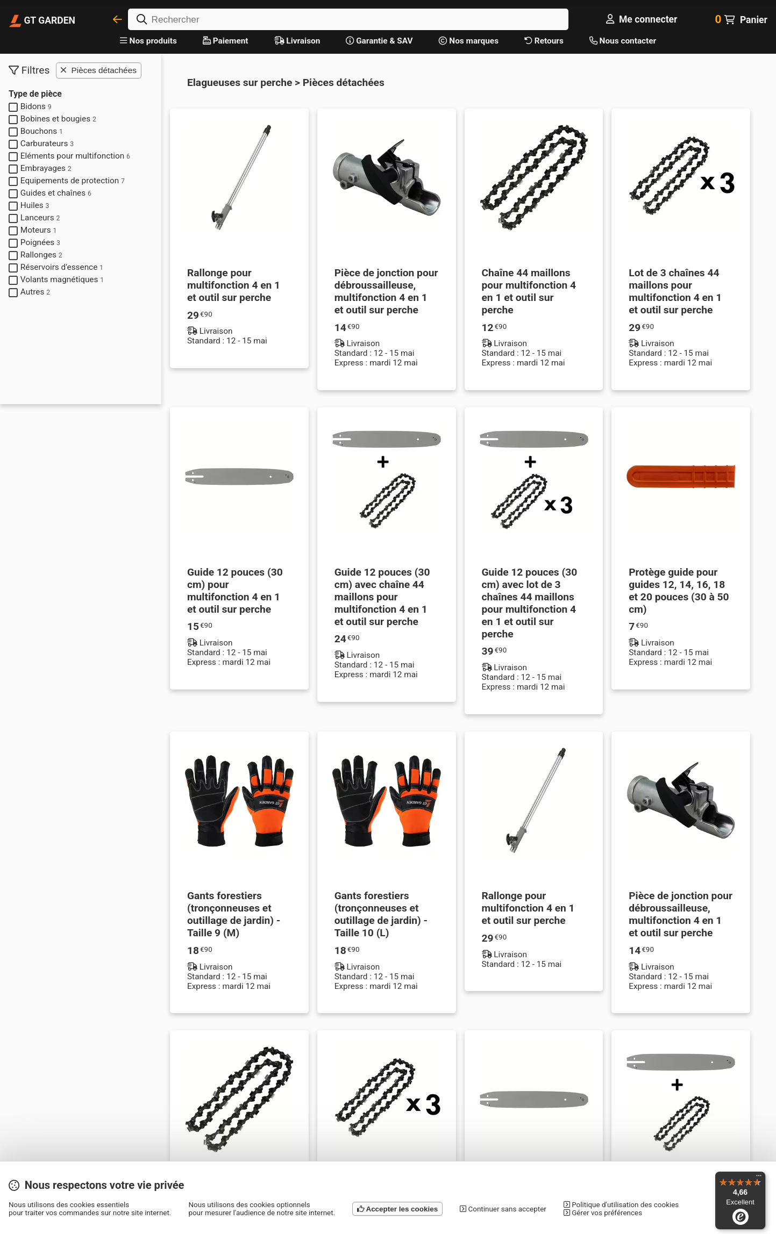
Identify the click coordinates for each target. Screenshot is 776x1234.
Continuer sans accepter (503, 1209)
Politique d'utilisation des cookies (621, 1205)
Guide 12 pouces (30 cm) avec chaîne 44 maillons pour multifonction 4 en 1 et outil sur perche (382, 597)
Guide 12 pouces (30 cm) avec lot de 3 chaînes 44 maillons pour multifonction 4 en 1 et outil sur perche (530, 603)
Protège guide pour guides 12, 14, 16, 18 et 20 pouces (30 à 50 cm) (679, 590)
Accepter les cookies (397, 1209)
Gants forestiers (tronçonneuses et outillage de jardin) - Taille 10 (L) (381, 914)
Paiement (225, 41)
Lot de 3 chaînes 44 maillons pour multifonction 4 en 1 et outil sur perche (675, 291)
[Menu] (758, 1178)
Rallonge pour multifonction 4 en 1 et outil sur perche (233, 285)
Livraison (297, 41)
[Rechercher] (348, 19)
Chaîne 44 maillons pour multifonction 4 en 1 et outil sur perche (529, 291)
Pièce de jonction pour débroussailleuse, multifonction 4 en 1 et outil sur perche (386, 291)
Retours (544, 41)
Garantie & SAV (379, 41)
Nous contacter (622, 41)
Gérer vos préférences (603, 1213)
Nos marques (469, 41)
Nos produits (148, 41)
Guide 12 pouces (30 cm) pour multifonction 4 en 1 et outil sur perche (235, 590)
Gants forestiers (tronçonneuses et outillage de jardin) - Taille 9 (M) (233, 914)
